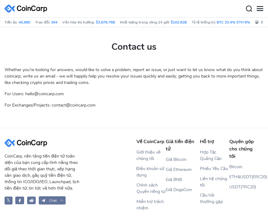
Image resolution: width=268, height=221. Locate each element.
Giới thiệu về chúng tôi (148, 155)
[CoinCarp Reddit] (31, 200)
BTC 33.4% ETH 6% (233, 22)
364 (54, 22)
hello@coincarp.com (44, 94)
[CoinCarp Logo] (27, 9)
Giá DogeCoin (179, 190)
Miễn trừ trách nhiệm (150, 205)
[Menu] (259, 8)
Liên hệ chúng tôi (213, 182)
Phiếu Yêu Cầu (214, 169)
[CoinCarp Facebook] (19, 200)
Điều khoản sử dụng (150, 172)
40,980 (24, 22)
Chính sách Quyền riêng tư (151, 188)
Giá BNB (174, 180)
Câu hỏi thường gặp (211, 198)
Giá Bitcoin (176, 159)
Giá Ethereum (179, 169)
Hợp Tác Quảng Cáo (211, 155)
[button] (52, 200)
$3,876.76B (105, 22)
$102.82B (179, 22)
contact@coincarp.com (74, 105)
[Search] (248, 8)
